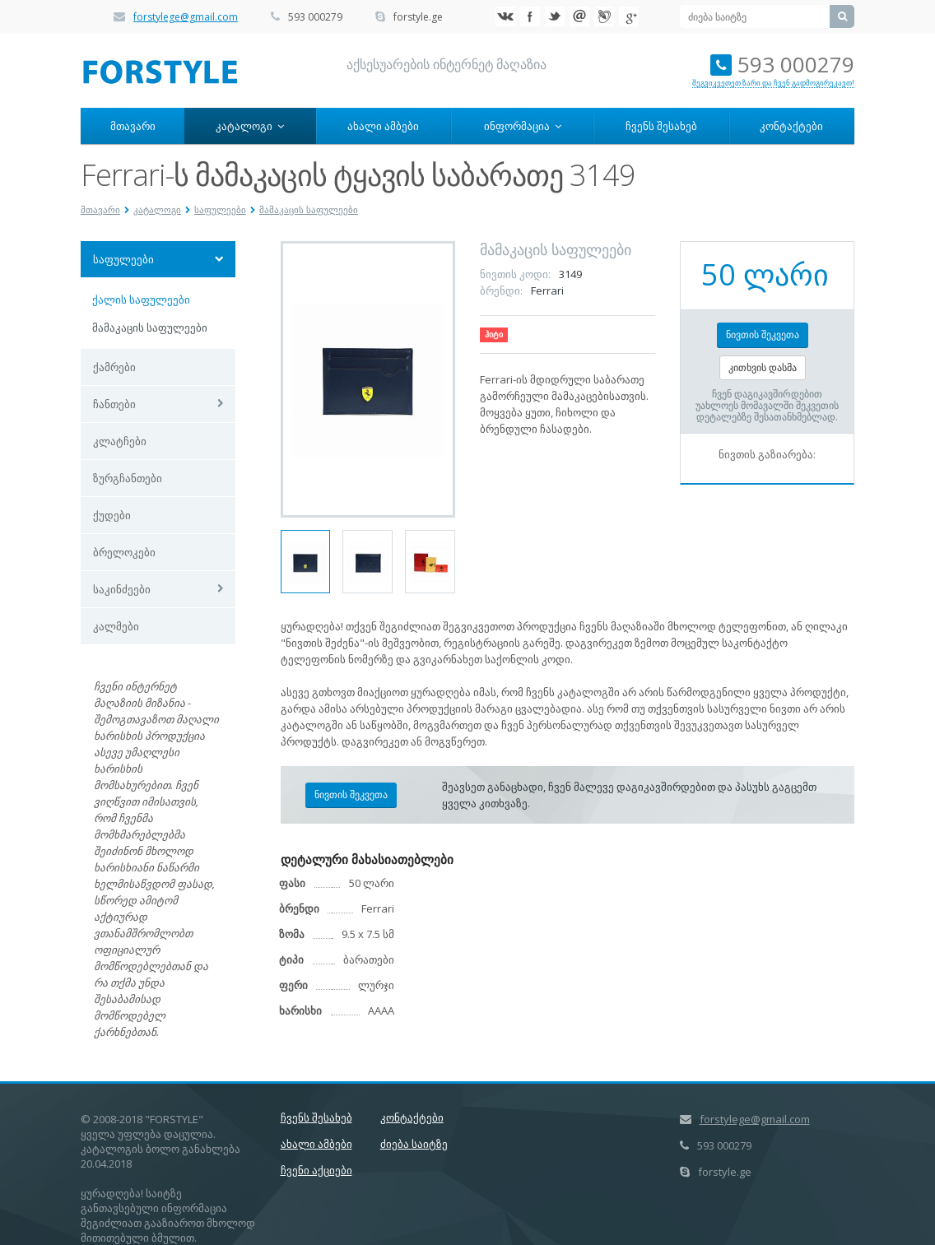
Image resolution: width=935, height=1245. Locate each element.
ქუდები (112, 515)
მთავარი (133, 125)
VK (505, 16)
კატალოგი (250, 125)
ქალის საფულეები (141, 299)
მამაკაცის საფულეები (308, 209)
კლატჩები (120, 441)
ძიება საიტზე (414, 1143)
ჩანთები (114, 404)
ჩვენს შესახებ (661, 125)
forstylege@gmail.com (185, 17)
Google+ (629, 16)
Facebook (530, 16)
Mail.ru (579, 16)
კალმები (116, 626)
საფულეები (220, 209)
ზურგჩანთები (127, 478)
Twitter (555, 16)
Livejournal (604, 16)
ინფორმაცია (522, 125)
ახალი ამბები (383, 125)
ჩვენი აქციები (316, 1170)
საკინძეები (122, 589)
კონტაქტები (791, 125)
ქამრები (114, 367)
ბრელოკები (124, 552)
